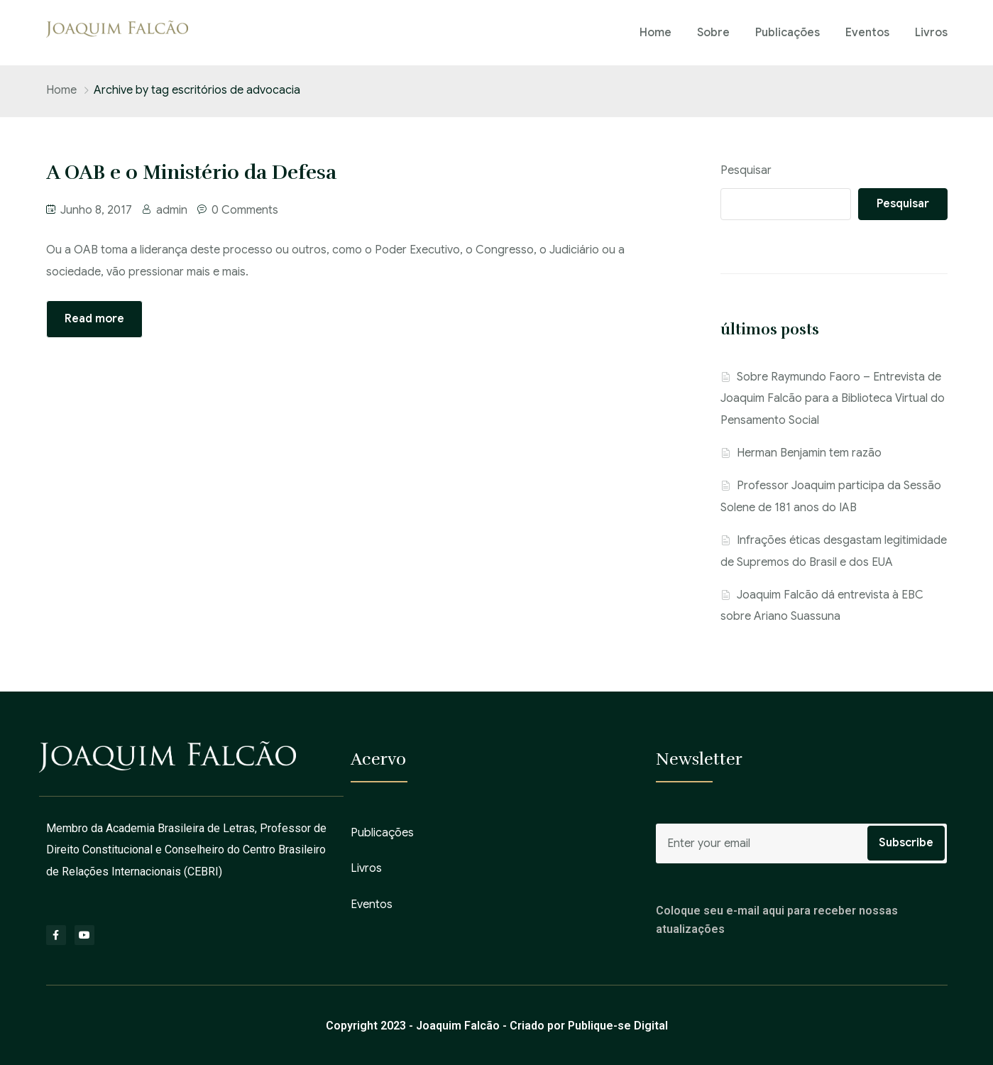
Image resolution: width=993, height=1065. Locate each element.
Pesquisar (746, 170)
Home (655, 33)
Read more (94, 319)
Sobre (713, 33)
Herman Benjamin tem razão (809, 453)
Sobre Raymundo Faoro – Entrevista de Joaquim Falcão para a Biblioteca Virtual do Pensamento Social (832, 398)
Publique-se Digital (618, 1025)
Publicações (787, 33)
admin (171, 210)
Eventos (867, 33)
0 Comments (245, 210)
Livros (931, 33)
